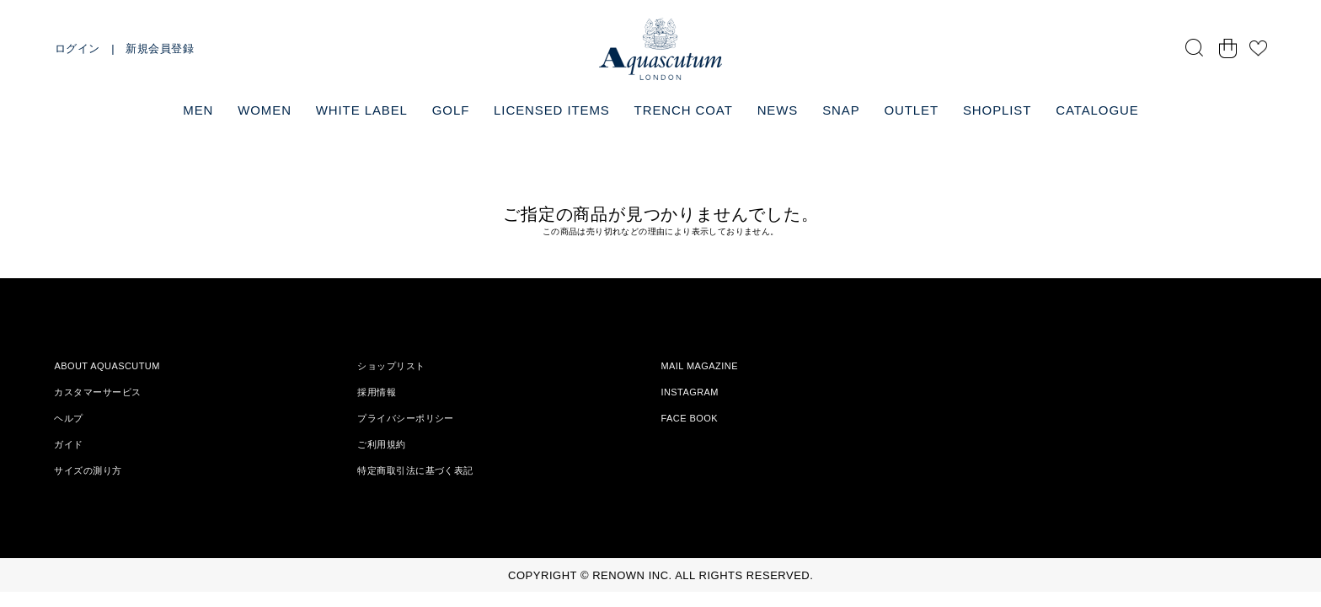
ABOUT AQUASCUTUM (106, 366)
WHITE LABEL (362, 110)
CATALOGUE (1097, 110)
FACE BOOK (689, 418)
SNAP (840, 110)
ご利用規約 (381, 444)
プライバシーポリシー (405, 418)
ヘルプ (68, 418)
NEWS (778, 110)
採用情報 (376, 392)
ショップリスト (391, 366)
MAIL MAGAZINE (699, 366)
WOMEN (264, 110)
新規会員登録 (160, 48)
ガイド (68, 444)
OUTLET (911, 110)
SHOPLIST (997, 110)
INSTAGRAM (689, 392)
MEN (198, 110)
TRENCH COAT (683, 110)
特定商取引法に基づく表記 (415, 470)
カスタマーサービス (97, 392)
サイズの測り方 (87, 470)
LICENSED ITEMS (552, 110)
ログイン (77, 48)
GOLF (450, 110)
